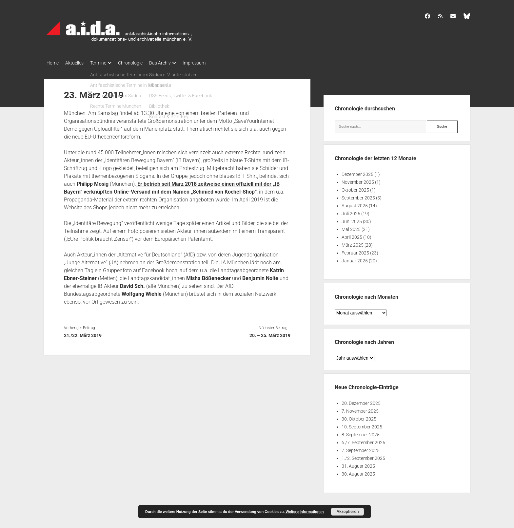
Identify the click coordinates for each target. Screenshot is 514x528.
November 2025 (358, 180)
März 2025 (353, 243)
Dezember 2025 (357, 172)
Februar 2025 (355, 251)
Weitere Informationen (305, 512)
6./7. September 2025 (363, 440)
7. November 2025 (360, 409)
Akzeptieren (347, 511)
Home (53, 63)
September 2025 (358, 195)
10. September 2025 (362, 424)
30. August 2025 (358, 472)
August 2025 (355, 203)
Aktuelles (78, 63)
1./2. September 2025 (363, 456)
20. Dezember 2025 (361, 401)
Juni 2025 (352, 219)
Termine (105, 63)
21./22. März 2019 (83, 333)
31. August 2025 (358, 464)
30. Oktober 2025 (359, 417)
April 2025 (352, 235)
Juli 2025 (351, 211)
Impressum (210, 63)
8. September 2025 (361, 432)
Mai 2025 (351, 227)
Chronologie (140, 63)
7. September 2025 (361, 448)
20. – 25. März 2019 (269, 333)
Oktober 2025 (355, 188)
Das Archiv (173, 63)
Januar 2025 (355, 258)
